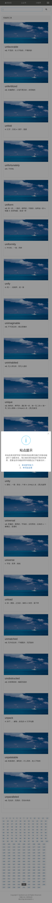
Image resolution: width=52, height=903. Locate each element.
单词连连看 (27, 468)
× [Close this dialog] (48, 433)
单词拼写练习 (27, 465)
